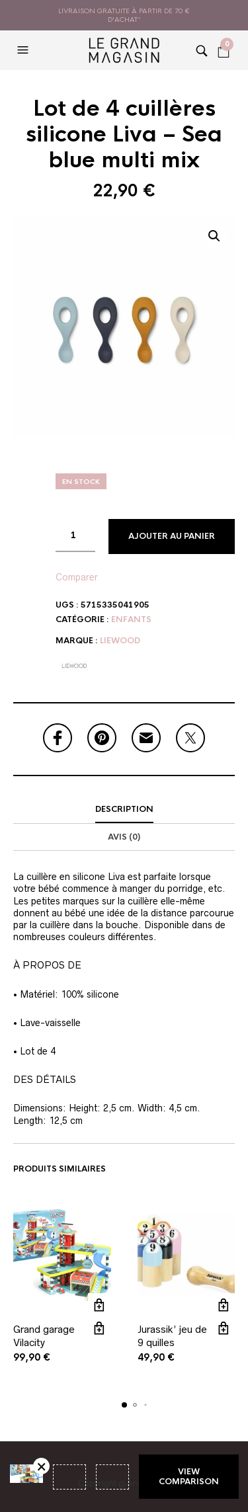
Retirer (41, 1466)
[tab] (124, 810)
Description (124, 809)
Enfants (131, 619)
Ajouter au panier (171, 536)
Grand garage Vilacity (44, 1336)
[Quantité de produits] (75, 535)
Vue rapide (99, 1327)
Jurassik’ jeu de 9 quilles (172, 1336)
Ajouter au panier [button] (99, 1304)
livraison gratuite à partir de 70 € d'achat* (124, 15)
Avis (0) (124, 837)
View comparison (189, 1476)
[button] (24, 50)
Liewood (120, 640)
